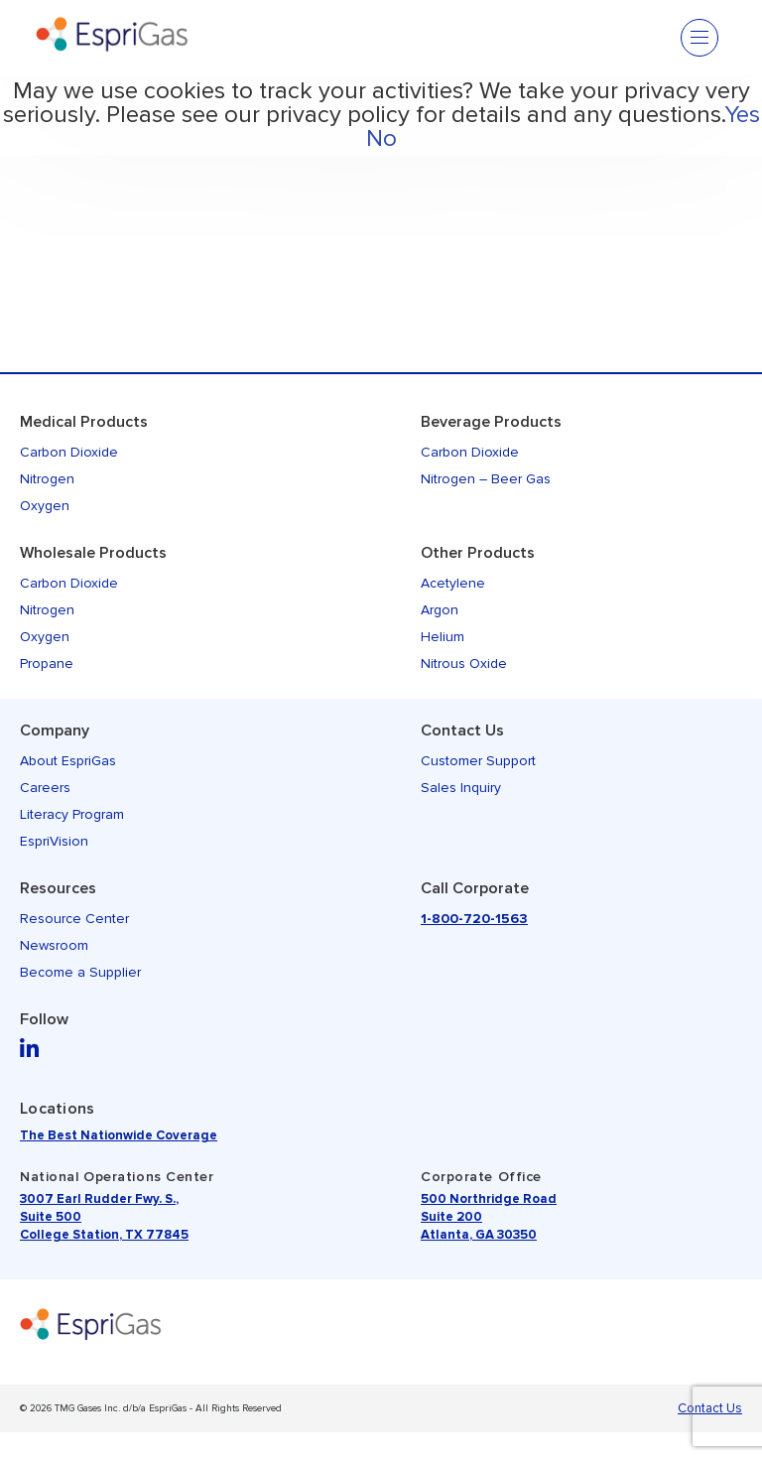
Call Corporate (475, 888)
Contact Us (462, 730)
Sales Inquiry (461, 787)
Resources (58, 888)
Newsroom (54, 945)
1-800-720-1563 (474, 918)
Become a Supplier (80, 972)
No (381, 138)
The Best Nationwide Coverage (118, 1135)
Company (54, 730)
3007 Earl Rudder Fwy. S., (99, 1199)
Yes (742, 114)
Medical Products (84, 422)
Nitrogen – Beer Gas (486, 478)
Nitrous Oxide (464, 663)
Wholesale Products (93, 553)
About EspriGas (68, 760)
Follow (44, 1019)
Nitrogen (47, 478)
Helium (442, 636)
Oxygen (44, 505)
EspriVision (54, 841)
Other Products (478, 553)
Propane (46, 663)
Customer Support (478, 760)
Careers (45, 787)
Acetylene (453, 583)
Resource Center (74, 918)
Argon (439, 609)
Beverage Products (491, 422)
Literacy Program (72, 814)
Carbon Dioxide (69, 452)
